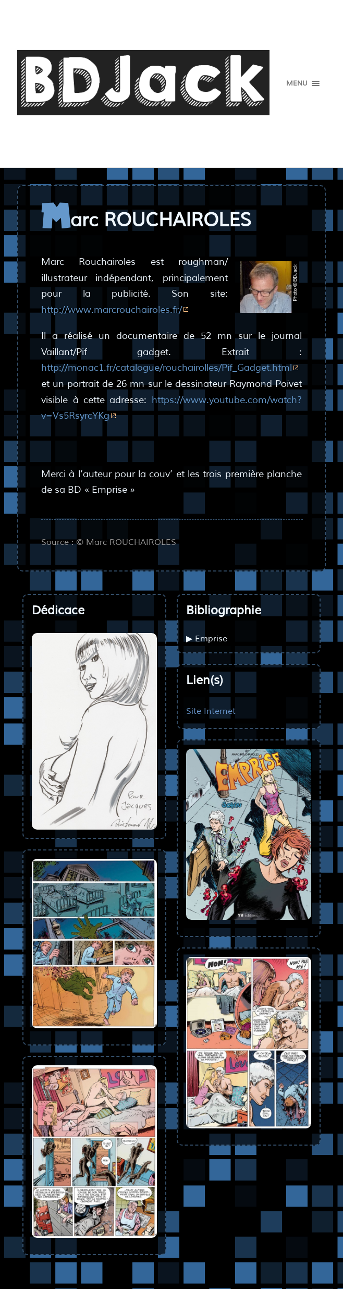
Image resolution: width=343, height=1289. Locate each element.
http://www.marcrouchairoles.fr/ (111, 309)
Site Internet (211, 711)
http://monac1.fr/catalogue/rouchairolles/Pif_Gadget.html (166, 367)
